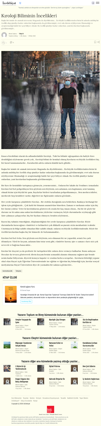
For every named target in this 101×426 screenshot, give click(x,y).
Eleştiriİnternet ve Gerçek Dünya (22, 349)
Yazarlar (26, 398)
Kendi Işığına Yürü (27, 287)
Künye (35, 401)
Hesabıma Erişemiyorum (51, 398)
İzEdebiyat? (15, 401)
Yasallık (63, 398)
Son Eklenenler (16, 398)
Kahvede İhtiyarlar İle (57, 379)
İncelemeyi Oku (26, 301)
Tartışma (18, 271)
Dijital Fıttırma (54, 366)
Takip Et (21, 34)
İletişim (38, 398)
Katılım (32, 398)
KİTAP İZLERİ (10, 277)
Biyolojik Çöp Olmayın (57, 320)
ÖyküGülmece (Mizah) (89, 370)
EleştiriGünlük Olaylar (55, 349)
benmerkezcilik (7, 271)
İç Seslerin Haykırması (91, 379)
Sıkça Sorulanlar (26, 401)
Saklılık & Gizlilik (72, 398)
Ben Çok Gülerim (89, 366)
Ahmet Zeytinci (13, 34)
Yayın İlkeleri (84, 398)
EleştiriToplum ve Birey (21, 326)
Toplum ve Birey (13, 36)
